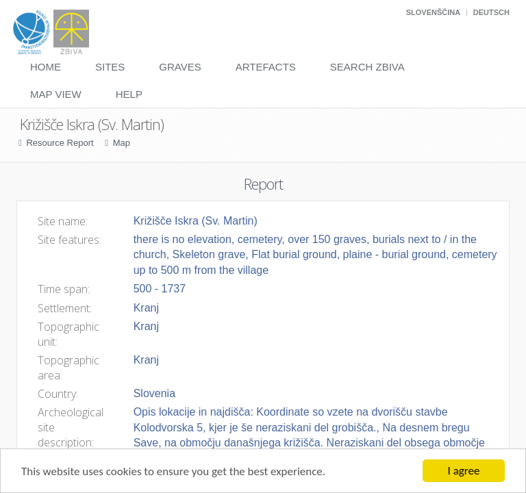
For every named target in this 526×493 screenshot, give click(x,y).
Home (45, 67)
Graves (180, 67)
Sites (110, 67)
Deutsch (491, 12)
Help (129, 94)
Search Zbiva (367, 67)
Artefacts (266, 67)
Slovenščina (433, 12)
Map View (56, 94)
